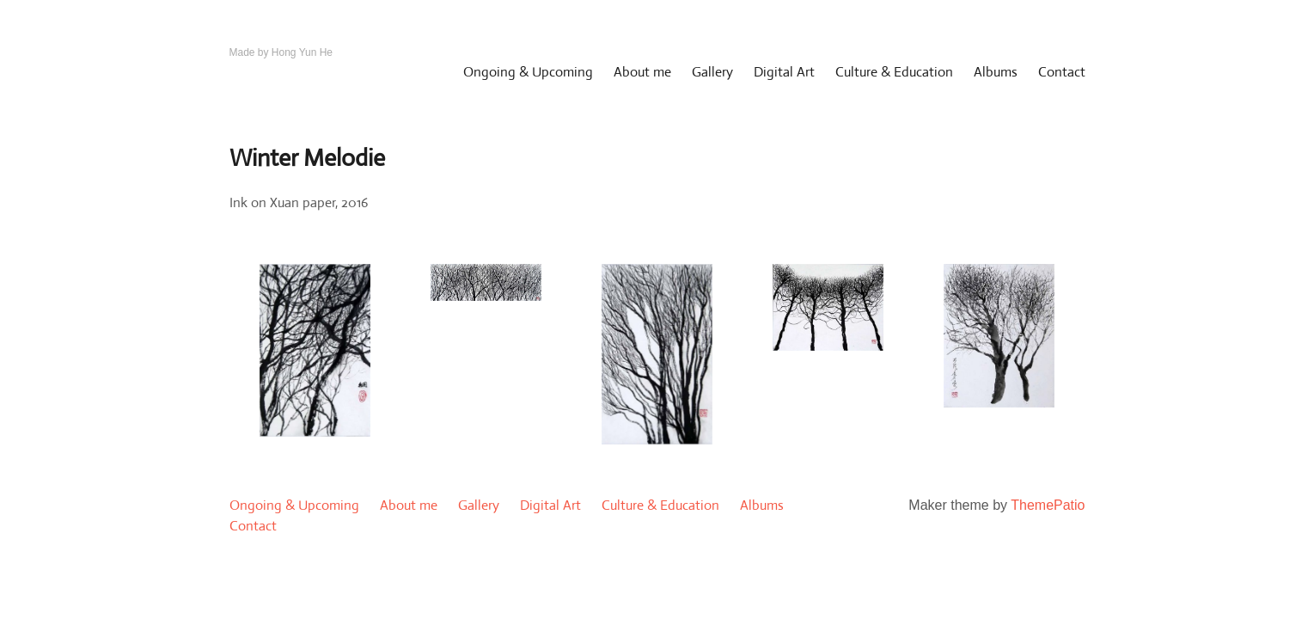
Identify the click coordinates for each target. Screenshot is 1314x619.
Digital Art (784, 72)
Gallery (712, 72)
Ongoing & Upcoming (528, 72)
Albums (996, 72)
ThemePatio (1048, 505)
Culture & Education (894, 72)
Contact (1061, 72)
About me (642, 72)
